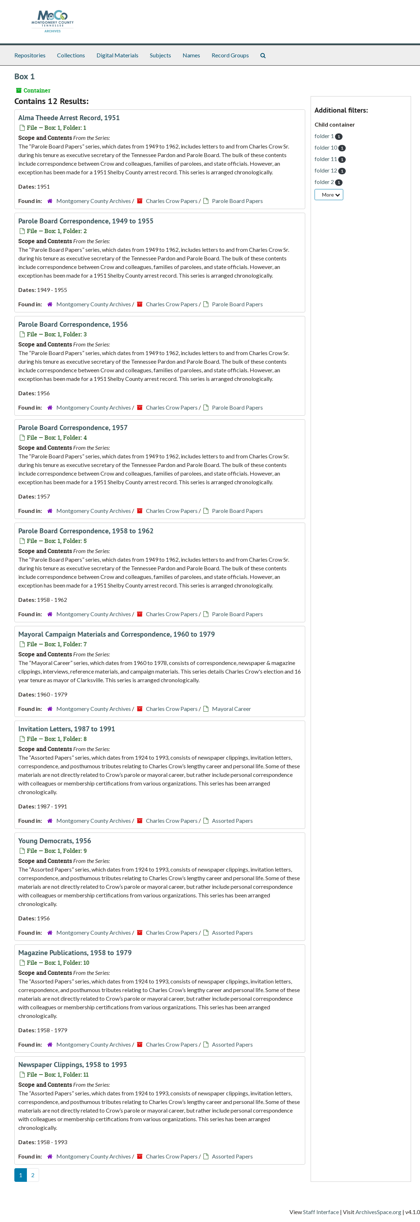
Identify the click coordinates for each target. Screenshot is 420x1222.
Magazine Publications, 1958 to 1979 (75, 952)
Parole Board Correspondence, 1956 (73, 324)
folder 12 (326, 170)
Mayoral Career (231, 708)
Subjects (160, 55)
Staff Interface (321, 1211)
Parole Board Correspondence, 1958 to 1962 (86, 530)
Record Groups (230, 55)
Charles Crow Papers (172, 200)
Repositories (30, 55)
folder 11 (326, 158)
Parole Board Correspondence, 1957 (73, 427)
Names (191, 55)
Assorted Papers (232, 820)
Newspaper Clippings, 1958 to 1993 (72, 1064)
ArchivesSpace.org (378, 1211)
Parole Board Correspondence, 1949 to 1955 (86, 221)
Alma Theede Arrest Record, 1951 (69, 117)
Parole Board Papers (237, 200)
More (331, 195)
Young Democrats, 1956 (54, 840)
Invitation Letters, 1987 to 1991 (66, 728)
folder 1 (325, 135)
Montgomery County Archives (93, 200)
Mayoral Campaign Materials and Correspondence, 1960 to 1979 (116, 634)
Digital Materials (117, 55)
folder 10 (326, 147)
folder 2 (325, 181)
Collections (71, 55)
